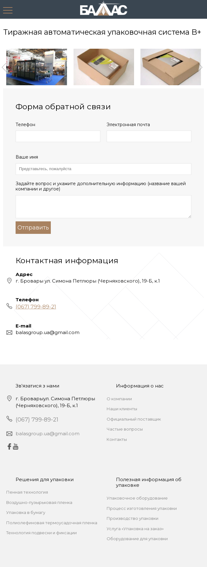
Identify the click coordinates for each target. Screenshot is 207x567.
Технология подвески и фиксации (41, 532)
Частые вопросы (125, 428)
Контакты (117, 439)
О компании (119, 398)
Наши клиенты (122, 408)
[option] (36, 67)
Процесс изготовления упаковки (142, 508)
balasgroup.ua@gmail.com (47, 433)
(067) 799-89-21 (36, 306)
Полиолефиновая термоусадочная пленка (51, 522)
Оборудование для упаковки (137, 538)
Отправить (33, 227)
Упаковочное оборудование (137, 498)
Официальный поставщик (134, 419)
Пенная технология (27, 492)
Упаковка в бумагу (25, 512)
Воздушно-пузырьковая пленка (39, 502)
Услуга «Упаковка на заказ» (135, 528)
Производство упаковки (132, 518)
